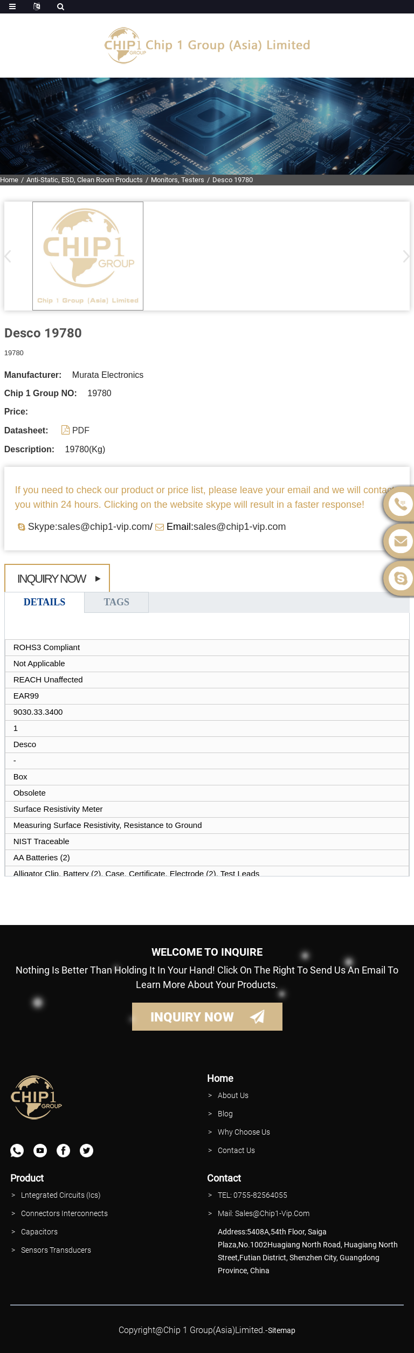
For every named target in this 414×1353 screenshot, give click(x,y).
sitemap (281, 1330)
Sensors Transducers (56, 1250)
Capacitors (39, 1231)
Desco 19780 (232, 180)
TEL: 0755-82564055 (252, 1195)
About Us (233, 1095)
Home (9, 180)
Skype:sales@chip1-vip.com (89, 526)
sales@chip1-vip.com (240, 526)
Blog (225, 1113)
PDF (80, 430)
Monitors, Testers (177, 180)
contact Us (236, 1150)
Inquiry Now (51, 578)
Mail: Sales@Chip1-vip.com (263, 1213)
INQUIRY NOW (192, 1017)
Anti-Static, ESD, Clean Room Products (84, 180)
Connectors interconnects (64, 1213)
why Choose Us (244, 1132)
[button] (403, 256)
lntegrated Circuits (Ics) (61, 1195)
